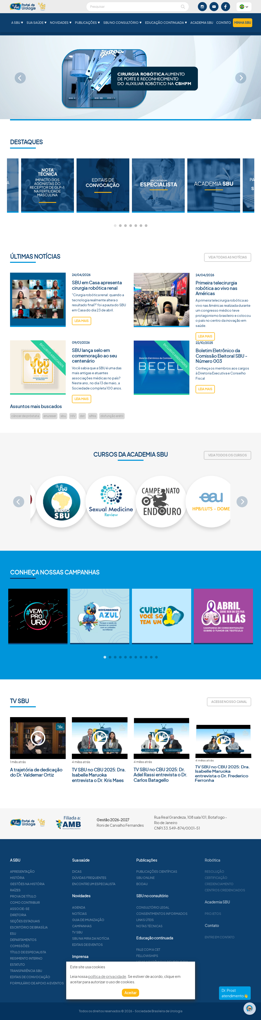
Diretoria (40, 915)
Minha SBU (242, 23)
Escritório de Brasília (51, 927)
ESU (35, 933)
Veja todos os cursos (227, 455)
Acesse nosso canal (229, 702)
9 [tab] (146, 657)
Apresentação (44, 871)
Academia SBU (201, 23)
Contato (223, 23)
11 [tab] (156, 657)
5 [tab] (135, 225)
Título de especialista (50, 952)
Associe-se (42, 909)
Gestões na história (49, 884)
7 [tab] (146, 225)
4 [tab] (130, 225)
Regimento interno (48, 958)
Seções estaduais (47, 921)
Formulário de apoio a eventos (59, 983)
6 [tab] (141, 225)
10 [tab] (151, 657)
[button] (244, 6)
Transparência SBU (48, 971)
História (39, 878)
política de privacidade (107, 976)
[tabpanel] (158, 185)
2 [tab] (120, 225)
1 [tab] (115, 225)
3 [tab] (125, 225)
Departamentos (45, 940)
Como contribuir (47, 902)
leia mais (81, 343)
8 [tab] (141, 657)
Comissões (42, 946)
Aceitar (130, 992)
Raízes (37, 890)
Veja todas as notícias (227, 257)
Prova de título (45, 896)
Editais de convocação (52, 977)
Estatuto (39, 965)
